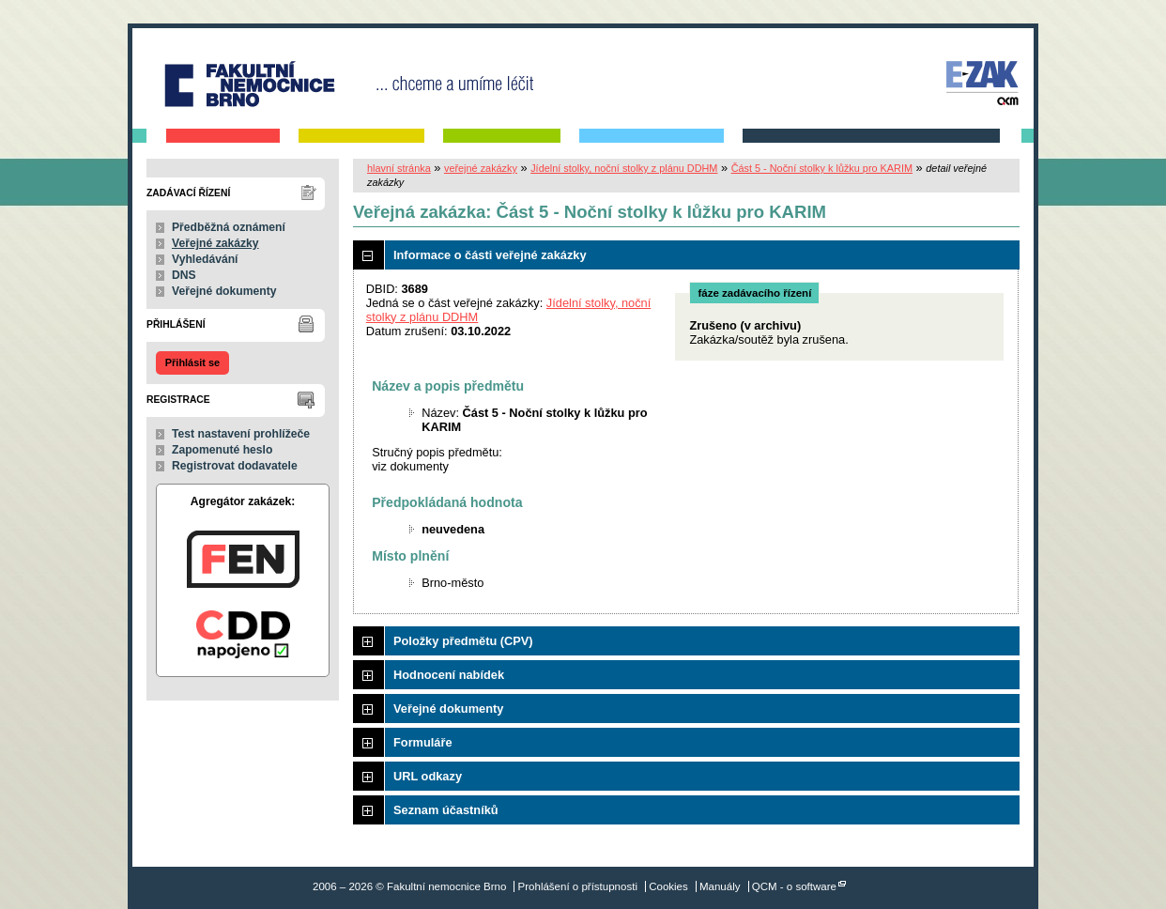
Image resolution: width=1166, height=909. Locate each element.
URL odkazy (427, 776)
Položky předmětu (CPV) (463, 641)
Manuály (720, 886)
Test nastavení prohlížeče (241, 433)
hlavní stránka (399, 168)
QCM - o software (794, 886)
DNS (184, 275)
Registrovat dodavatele (235, 465)
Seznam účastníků (446, 810)
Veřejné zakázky (215, 243)
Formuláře (423, 742)
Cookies (668, 886)
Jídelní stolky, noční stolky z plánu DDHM (623, 168)
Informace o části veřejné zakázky (490, 255)
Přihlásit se (192, 362)
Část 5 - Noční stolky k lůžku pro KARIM (822, 168)
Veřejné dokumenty (224, 291)
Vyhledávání (205, 259)
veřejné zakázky (480, 168)
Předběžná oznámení (228, 227)
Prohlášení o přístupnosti (577, 886)
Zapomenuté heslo (222, 449)
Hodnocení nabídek (448, 675)
